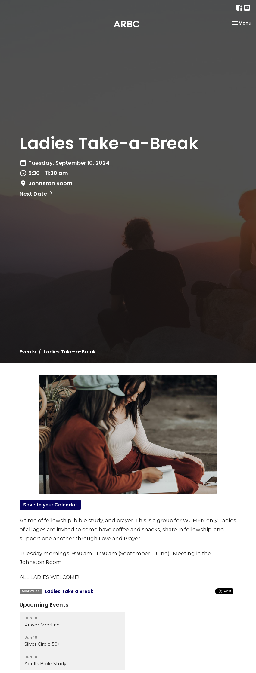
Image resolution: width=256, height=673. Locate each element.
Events (28, 351)
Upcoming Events (44, 604)
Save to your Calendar (50, 505)
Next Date (37, 193)
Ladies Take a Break (69, 591)
